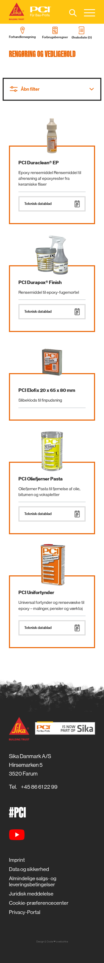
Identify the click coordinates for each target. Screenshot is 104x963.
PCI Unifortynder (36, 592)
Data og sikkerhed (29, 869)
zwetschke (62, 941)
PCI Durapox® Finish (40, 282)
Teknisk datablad (52, 203)
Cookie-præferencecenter (38, 903)
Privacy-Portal (24, 912)
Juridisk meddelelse (31, 894)
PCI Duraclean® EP (38, 163)
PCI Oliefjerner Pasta (40, 479)
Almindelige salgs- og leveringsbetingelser (32, 881)
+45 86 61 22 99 (39, 787)
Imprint (17, 860)
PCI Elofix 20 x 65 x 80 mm (46, 390)
